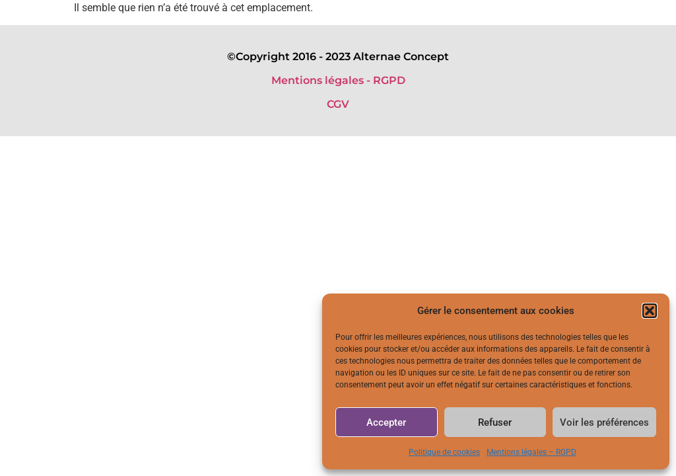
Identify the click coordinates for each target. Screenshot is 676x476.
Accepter (386, 422)
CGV (338, 104)
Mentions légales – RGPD (531, 452)
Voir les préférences (604, 422)
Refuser (495, 422)
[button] (649, 310)
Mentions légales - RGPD (338, 80)
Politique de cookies (444, 452)
